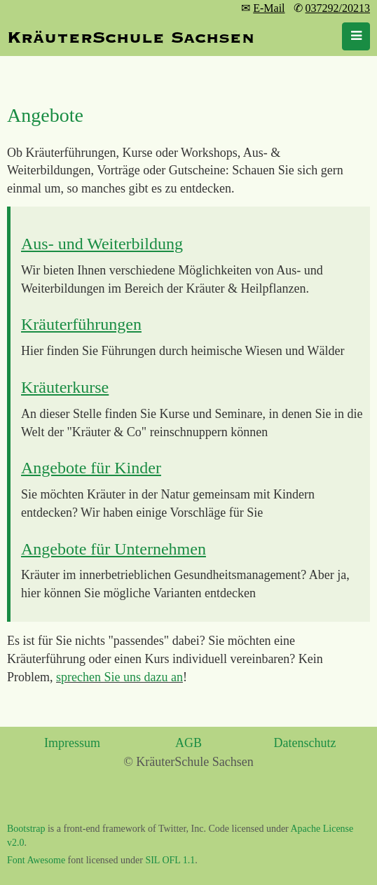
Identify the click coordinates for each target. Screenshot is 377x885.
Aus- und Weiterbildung (102, 244)
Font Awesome (36, 860)
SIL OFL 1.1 (170, 860)
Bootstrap (26, 828)
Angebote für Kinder (91, 468)
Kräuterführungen (81, 324)
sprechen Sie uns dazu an (119, 677)
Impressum (72, 743)
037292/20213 (338, 8)
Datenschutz (305, 743)
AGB (188, 743)
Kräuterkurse (65, 387)
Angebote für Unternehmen (113, 549)
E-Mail (269, 8)
